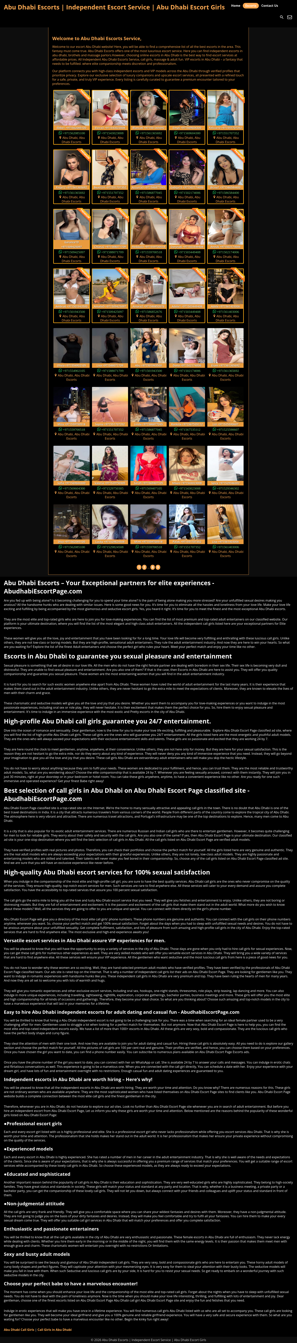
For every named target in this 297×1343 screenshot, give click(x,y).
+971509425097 (74, 251)
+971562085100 (74, 132)
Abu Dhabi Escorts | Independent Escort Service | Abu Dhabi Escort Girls (114, 7)
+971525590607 (228, 429)
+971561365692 (151, 132)
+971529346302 (228, 488)
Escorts (250, 5)
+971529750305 (112, 488)
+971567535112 (189, 429)
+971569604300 (189, 132)
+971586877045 (151, 192)
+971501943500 (74, 311)
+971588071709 (112, 251)
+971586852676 (151, 311)
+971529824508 (112, 546)
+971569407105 (151, 488)
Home (235, 5)
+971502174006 (189, 192)
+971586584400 (228, 192)
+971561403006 (228, 311)
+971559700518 (151, 251)
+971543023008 (112, 132)
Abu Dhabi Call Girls (19, 1330)
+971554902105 (74, 370)
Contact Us (269, 5)
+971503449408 (189, 251)
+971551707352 (228, 132)
